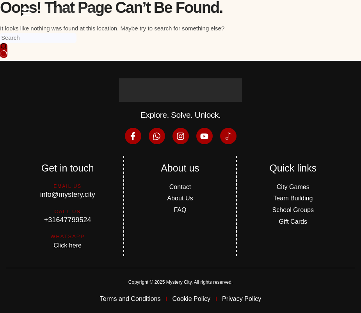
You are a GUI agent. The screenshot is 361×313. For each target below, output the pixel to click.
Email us (67, 185)
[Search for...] (38, 38)
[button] (26, 12)
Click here (67, 244)
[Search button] (3, 50)
